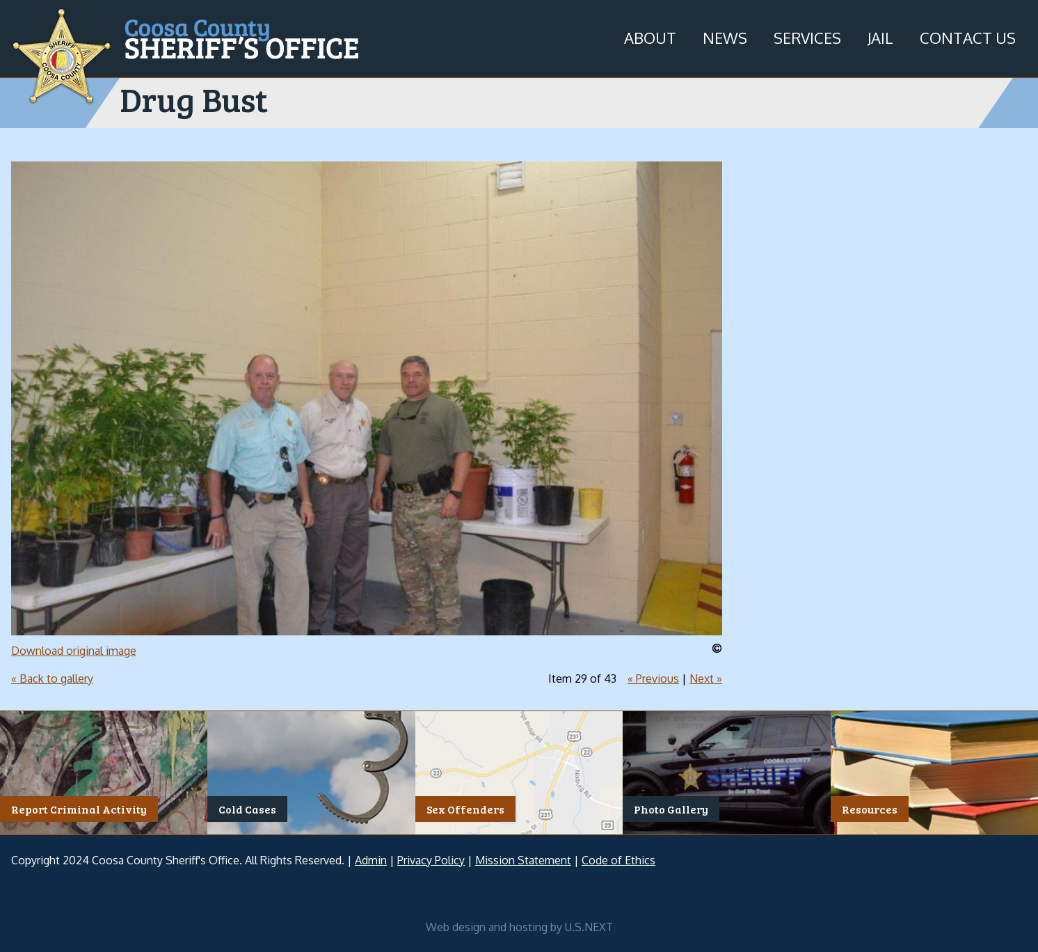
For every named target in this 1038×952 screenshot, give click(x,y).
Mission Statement (523, 860)
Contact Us (968, 37)
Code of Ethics (618, 860)
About (650, 37)
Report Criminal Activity (79, 809)
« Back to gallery (52, 678)
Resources (869, 809)
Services (807, 37)
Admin (371, 860)
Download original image (73, 651)
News (725, 37)
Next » (705, 678)
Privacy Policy (431, 860)
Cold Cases (247, 809)
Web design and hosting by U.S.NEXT (519, 927)
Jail (880, 37)
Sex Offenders (465, 809)
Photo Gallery (671, 809)
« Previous (653, 678)
